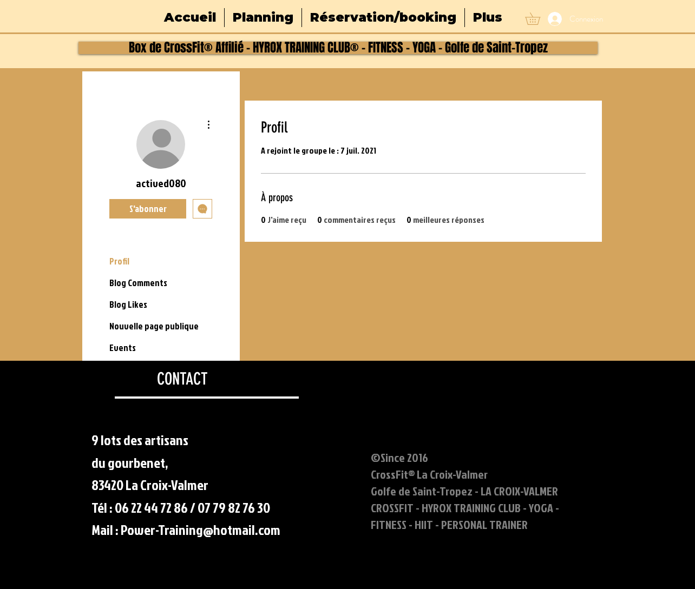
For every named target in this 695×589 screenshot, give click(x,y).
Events (122, 347)
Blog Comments (138, 282)
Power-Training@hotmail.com (200, 529)
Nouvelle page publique (154, 326)
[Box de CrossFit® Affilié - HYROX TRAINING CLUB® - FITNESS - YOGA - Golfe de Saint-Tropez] (338, 48)
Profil (119, 261)
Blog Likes (128, 304)
